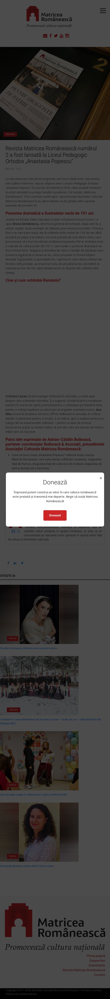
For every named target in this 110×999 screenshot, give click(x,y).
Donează (55, 515)
